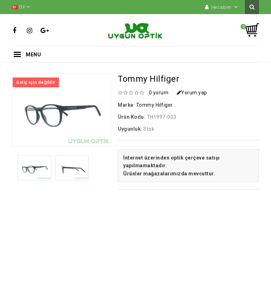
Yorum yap (192, 92)
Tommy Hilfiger (154, 105)
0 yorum (159, 92)
